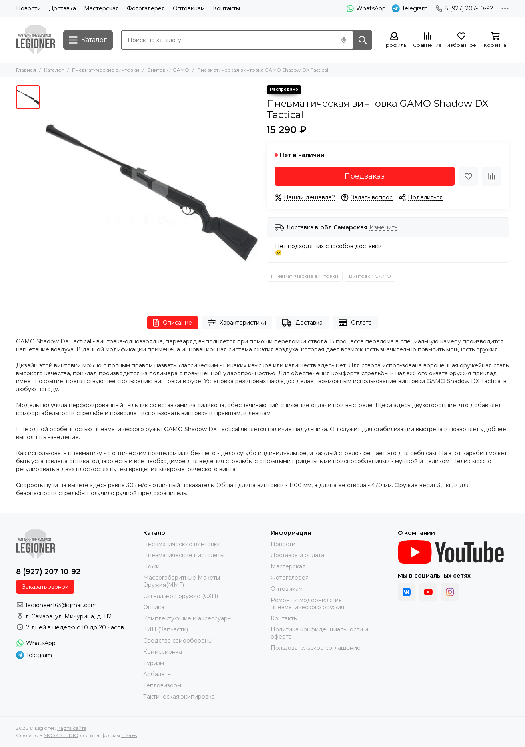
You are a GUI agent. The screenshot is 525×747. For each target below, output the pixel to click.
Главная (26, 70)
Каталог (54, 70)
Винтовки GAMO (168, 70)
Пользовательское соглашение (316, 647)
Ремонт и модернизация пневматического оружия (307, 603)
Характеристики (237, 323)
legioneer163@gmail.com (61, 605)
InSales (129, 735)
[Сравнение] (427, 40)
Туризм (153, 663)
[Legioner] (35, 40)
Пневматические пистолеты (183, 555)
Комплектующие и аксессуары (187, 618)
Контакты (226, 8)
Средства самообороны (177, 640)
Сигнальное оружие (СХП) (180, 596)
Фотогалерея (146, 8)
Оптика (153, 607)
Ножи (151, 566)
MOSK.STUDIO (61, 735)
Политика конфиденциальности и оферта (319, 633)
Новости (28, 8)
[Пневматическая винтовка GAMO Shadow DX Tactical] (151, 192)
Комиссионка (162, 651)
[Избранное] (461, 40)
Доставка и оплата (297, 555)
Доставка (62, 8)
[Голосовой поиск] (343, 40)
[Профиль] (394, 40)
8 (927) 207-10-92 (464, 8)
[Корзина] (495, 40)
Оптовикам (189, 8)
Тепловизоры (162, 685)
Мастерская (101, 8)
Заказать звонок (45, 586)
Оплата (355, 323)
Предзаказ (365, 176)
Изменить (383, 228)
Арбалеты (157, 674)
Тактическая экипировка (179, 696)
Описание (172, 323)
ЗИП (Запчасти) (165, 629)
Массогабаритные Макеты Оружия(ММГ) (181, 581)
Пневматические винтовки (105, 70)
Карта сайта (71, 728)
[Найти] (362, 40)
